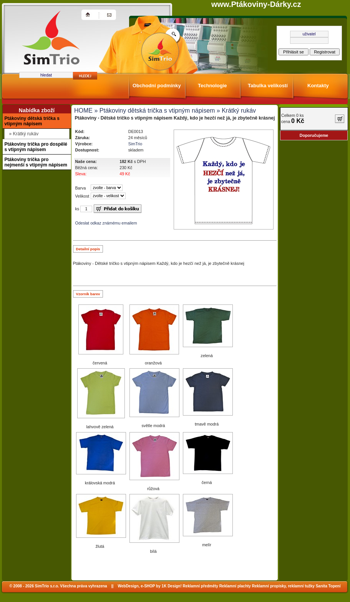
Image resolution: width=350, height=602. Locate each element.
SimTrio (135, 143)
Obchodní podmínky (157, 85)
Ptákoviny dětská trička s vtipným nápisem (32, 121)
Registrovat (324, 52)
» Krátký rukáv (235, 110)
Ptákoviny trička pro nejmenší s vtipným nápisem (36, 162)
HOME (83, 110)
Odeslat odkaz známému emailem (106, 223)
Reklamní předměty (200, 586)
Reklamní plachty (235, 586)
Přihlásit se (293, 52)
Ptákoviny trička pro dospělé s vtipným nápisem (36, 146)
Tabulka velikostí (268, 85)
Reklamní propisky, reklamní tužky (283, 586)
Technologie (212, 85)
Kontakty (318, 85)
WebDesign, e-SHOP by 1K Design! (149, 586)
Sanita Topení (328, 586)
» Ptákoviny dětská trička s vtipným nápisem (154, 110)
